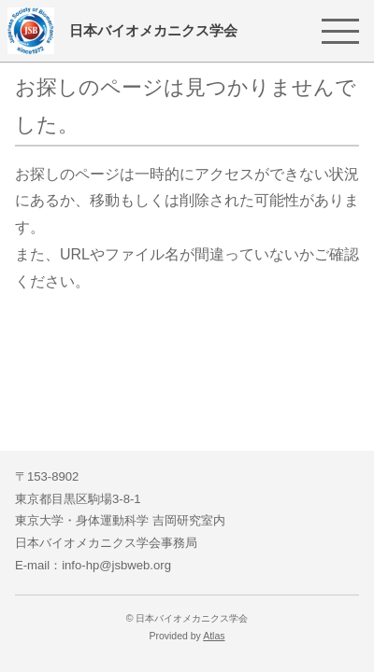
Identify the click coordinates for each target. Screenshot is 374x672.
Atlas (213, 636)
